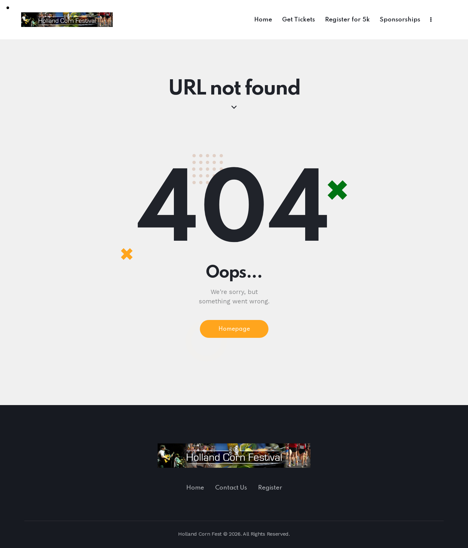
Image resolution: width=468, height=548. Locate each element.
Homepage (234, 329)
